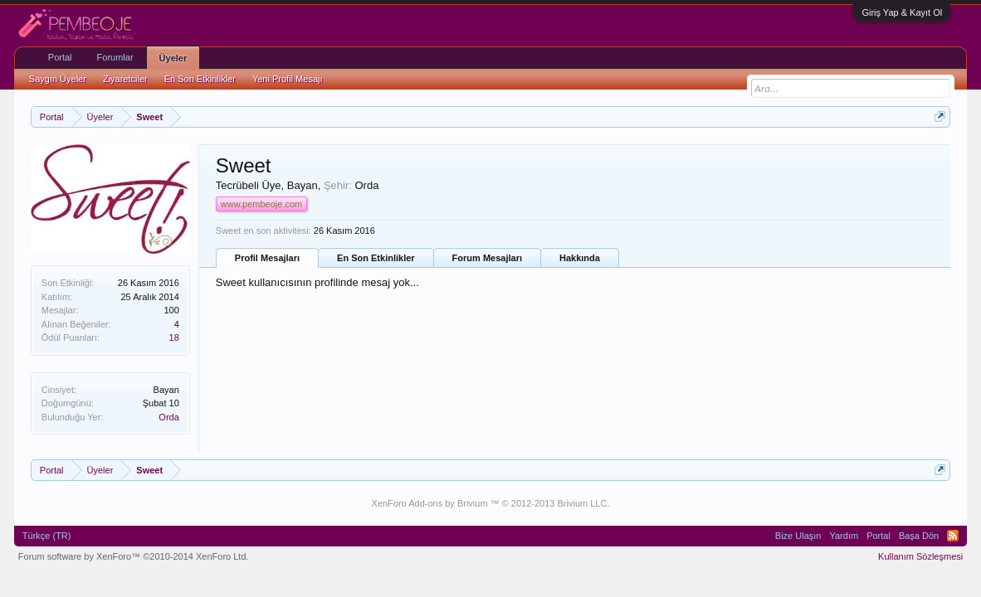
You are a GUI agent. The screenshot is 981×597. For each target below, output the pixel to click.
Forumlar (115, 57)
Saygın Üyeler (57, 79)
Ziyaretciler (125, 79)
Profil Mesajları (267, 258)
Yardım (843, 536)
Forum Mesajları (487, 258)
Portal (60, 57)
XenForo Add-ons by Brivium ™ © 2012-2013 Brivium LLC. (491, 503)
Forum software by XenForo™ (133, 556)
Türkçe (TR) (46, 536)
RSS (953, 535)
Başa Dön (919, 536)
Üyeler (173, 58)
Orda (168, 417)
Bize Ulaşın (798, 536)
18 (174, 337)
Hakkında (579, 258)
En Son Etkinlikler (376, 258)
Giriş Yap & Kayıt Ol (901, 12)
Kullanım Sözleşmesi (920, 556)
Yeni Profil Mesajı (287, 79)
